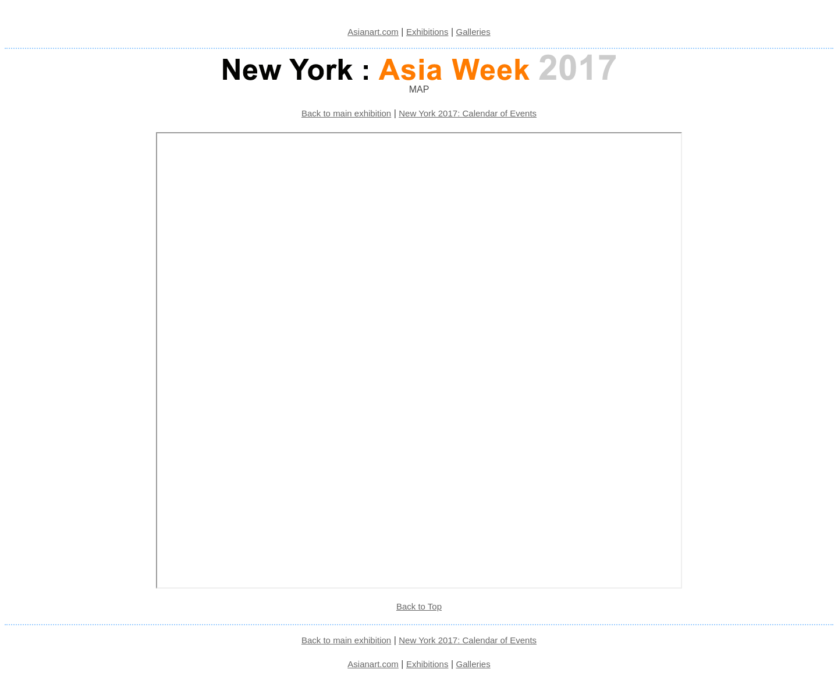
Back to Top (419, 606)
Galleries (473, 32)
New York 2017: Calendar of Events (468, 113)
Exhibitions (427, 32)
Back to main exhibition (346, 113)
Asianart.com (373, 32)
